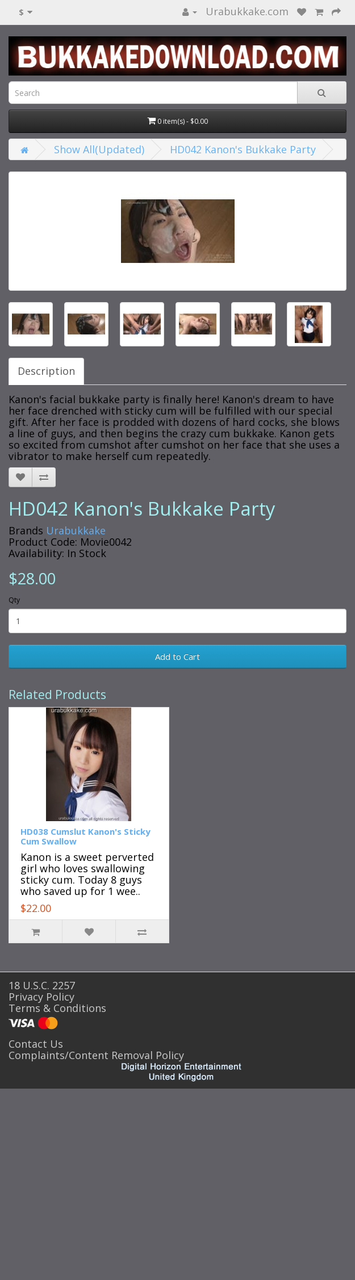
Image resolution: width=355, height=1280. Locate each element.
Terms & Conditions (57, 1008)
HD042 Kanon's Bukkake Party (243, 149)
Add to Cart (177, 656)
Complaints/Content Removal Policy (96, 1055)
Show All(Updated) (99, 149)
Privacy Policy (41, 996)
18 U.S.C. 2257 (42, 985)
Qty (14, 600)
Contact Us (36, 1044)
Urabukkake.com (247, 11)
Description (46, 371)
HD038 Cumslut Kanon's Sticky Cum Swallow (85, 836)
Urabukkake (76, 530)
